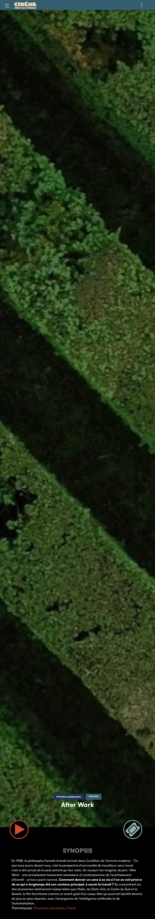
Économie (41, 908)
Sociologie (57, 908)
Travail (71, 908)
